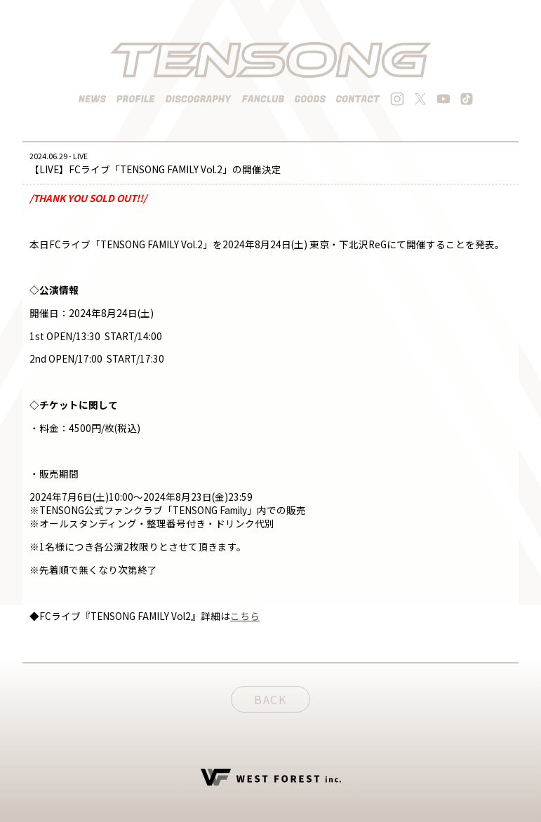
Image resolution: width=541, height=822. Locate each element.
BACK (270, 699)
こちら (245, 616)
